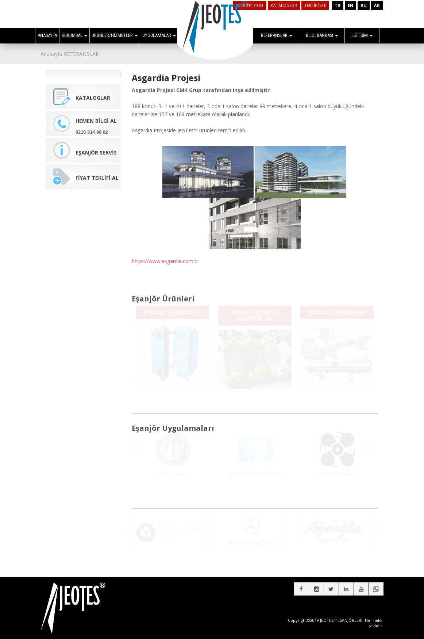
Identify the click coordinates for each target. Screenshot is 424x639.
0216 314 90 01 (249, 5)
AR (377, 5)
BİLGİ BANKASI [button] (322, 35)
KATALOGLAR (284, 5)
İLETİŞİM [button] (362, 35)
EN (350, 5)
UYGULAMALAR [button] (159, 35)
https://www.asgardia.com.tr (165, 256)
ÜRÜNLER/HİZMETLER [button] (115, 35)
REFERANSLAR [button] (276, 35)
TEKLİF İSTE (315, 5)
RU (364, 5)
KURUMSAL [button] (74, 35)
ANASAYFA (47, 35)
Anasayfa (51, 53)
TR (337, 5)
